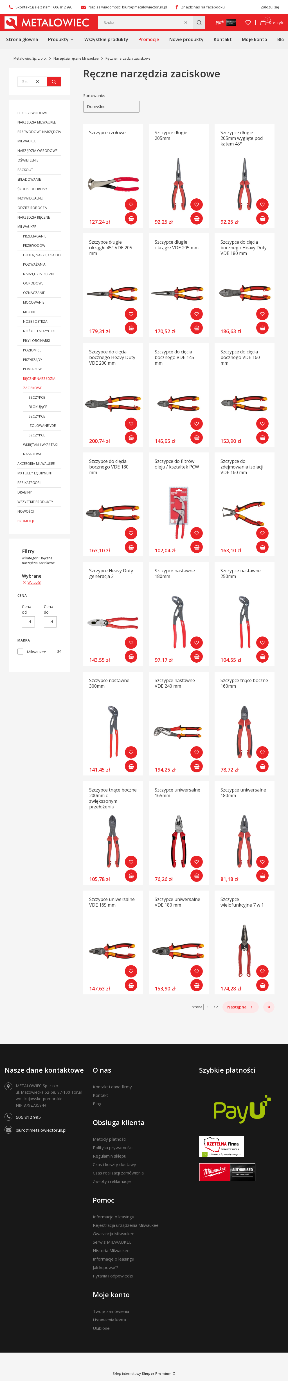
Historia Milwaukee (111, 1250)
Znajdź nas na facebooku (203, 7)
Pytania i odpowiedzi (113, 1276)
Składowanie (29, 179)
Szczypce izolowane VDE (42, 421)
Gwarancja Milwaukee (113, 1233)
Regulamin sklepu (109, 1156)
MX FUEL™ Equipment (35, 473)
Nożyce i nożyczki (39, 331)
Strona (197, 1007)
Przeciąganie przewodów (34, 241)
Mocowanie (33, 302)
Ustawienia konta (109, 1319)
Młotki (29, 312)
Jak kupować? (105, 1267)
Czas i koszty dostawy (114, 1164)
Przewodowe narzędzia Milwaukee (39, 136)
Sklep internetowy (142, 1373)
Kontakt (100, 1095)
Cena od (26, 609)
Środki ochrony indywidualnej (32, 194)
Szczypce (37, 435)
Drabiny (24, 492)
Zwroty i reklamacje (112, 1181)
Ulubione (101, 1328)
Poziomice (32, 350)
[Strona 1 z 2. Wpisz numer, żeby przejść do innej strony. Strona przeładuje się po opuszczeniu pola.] (207, 1007)
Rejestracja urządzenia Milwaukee (126, 1225)
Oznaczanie (34, 292)
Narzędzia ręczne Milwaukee (76, 58)
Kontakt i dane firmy (112, 1086)
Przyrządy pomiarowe (33, 364)
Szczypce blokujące (38, 402)
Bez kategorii (29, 482)
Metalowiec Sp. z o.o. (30, 58)
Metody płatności (109, 1139)
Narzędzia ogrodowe (37, 150)
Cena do (48, 609)
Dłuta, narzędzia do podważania (42, 260)
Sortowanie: (94, 95)
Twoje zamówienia (111, 1311)
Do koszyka (131, 218)
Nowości (25, 511)
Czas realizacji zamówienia (118, 1173)
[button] (199, 22)
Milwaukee (36, 651)
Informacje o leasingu (113, 1216)
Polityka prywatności (112, 1147)
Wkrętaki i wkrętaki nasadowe (40, 449)
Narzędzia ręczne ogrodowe (39, 279)
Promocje (26, 521)
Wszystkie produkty (35, 501)
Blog (97, 1103)
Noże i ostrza (35, 321)
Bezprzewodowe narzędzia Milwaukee (36, 118)
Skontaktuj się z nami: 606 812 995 (44, 7)
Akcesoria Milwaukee (36, 463)
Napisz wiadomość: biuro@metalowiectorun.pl (128, 7)
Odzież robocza (32, 207)
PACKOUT (25, 169)
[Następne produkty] (240, 1007)
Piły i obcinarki (36, 340)
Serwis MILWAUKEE (112, 1242)
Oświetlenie (27, 160)
